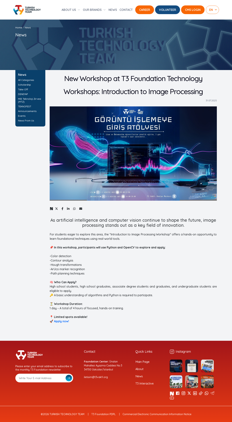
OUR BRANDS (92, 10)
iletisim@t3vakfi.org (96, 377)
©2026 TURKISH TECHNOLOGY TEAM (62, 414)
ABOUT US (69, 10)
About (139, 369)
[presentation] (42, 391)
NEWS (113, 10)
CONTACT (126, 10)
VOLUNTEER (167, 10)
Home (18, 27)
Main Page (142, 362)
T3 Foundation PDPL (103, 414)
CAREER (144, 10)
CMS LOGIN (193, 10)
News (28, 27)
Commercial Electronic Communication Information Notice (157, 414)
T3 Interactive (144, 383)
